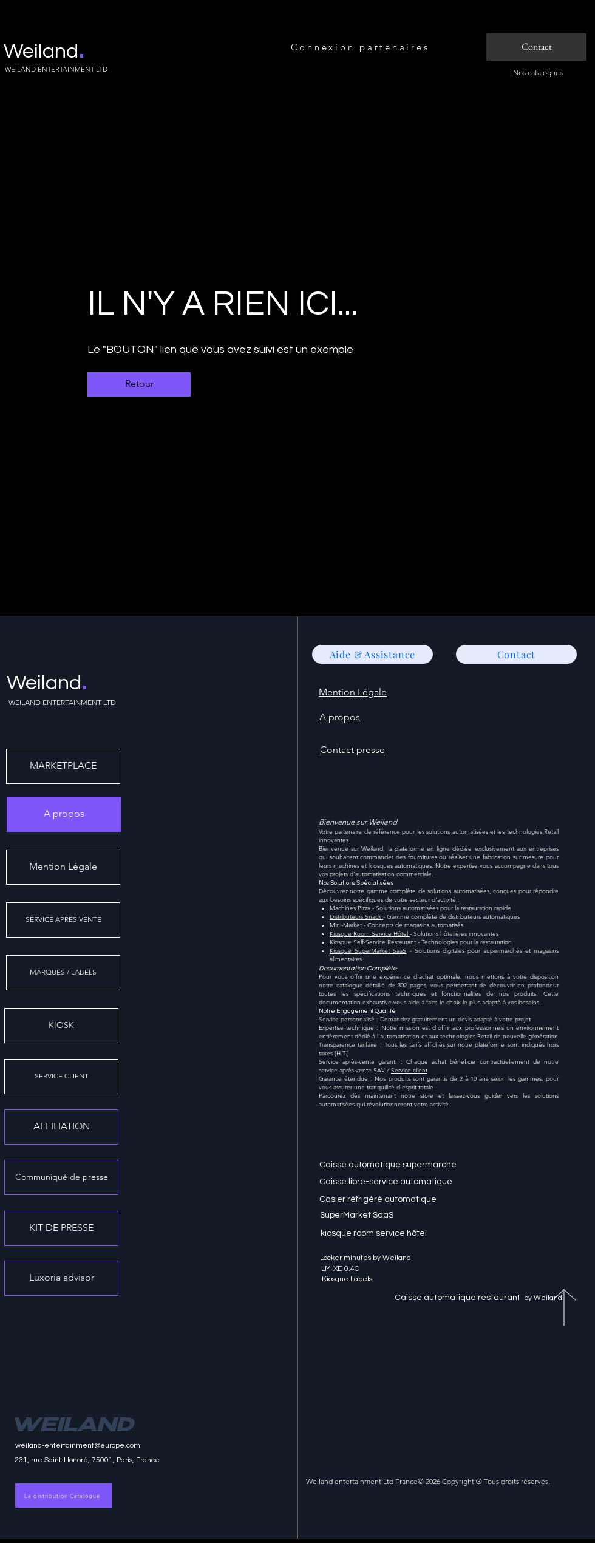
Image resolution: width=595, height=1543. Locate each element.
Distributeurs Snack (356, 917)
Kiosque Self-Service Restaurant (373, 942)
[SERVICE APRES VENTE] (63, 920)
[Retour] (139, 384)
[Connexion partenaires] (361, 47)
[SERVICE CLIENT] (61, 1076)
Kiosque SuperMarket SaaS (368, 951)
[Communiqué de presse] (61, 1177)
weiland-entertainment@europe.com (77, 1445)
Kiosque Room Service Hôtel (370, 934)
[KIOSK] (61, 1025)
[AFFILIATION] (61, 1127)
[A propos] (64, 814)
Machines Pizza (351, 908)
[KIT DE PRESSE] (61, 1228)
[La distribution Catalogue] (63, 1495)
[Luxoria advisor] (61, 1278)
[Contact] (536, 47)
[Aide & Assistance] (372, 654)
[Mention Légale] (63, 867)
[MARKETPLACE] (63, 766)
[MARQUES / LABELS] (63, 972)
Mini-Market (347, 925)
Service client (409, 1070)
